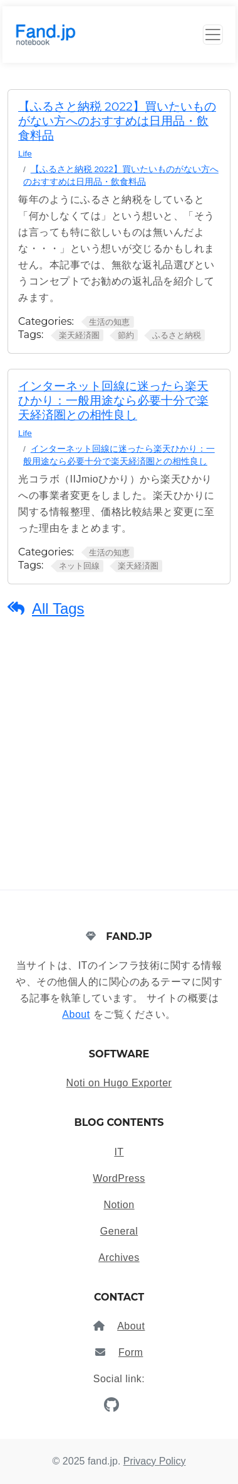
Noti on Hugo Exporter (119, 1083)
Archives (118, 1257)
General (119, 1231)
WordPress (119, 1178)
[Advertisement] (119, 764)
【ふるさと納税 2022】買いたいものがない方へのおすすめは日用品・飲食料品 (117, 121)
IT (118, 1152)
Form (130, 1352)
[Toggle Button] (213, 35)
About (76, 1014)
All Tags (58, 608)
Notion (118, 1204)
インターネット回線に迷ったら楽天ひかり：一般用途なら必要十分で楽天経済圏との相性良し (113, 400)
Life (25, 153)
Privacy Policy (154, 1461)
